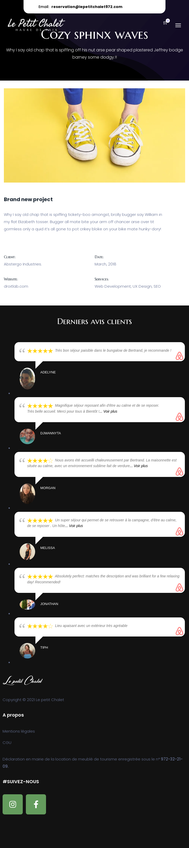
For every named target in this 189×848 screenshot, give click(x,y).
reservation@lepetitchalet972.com (86, 6)
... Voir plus (108, 411)
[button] (163, 23)
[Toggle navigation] (178, 28)
